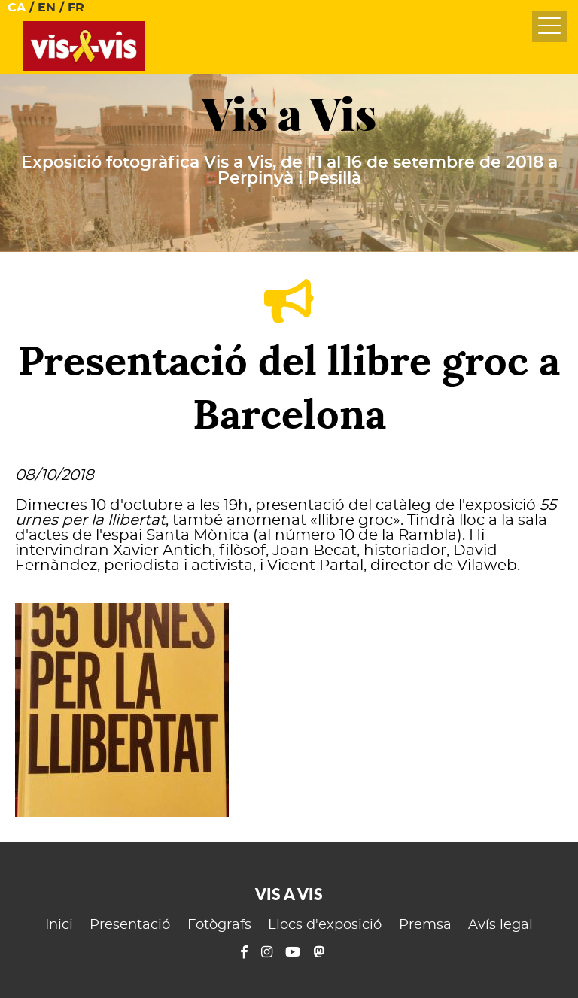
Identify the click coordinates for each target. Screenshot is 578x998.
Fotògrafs (219, 925)
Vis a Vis (289, 114)
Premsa (425, 925)
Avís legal (500, 925)
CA (17, 8)
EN (47, 8)
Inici (59, 925)
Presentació (130, 925)
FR (76, 8)
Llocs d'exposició (325, 925)
